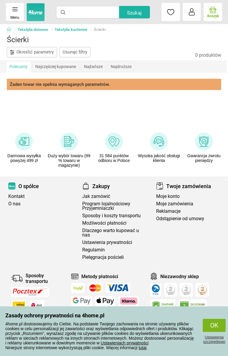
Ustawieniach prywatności (124, 343)
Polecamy (19, 66)
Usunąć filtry (75, 52)
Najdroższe (121, 66)
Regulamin (93, 250)
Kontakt (16, 196)
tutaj (142, 347)
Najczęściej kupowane (55, 66)
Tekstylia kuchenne (71, 29)
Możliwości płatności (104, 223)
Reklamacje (168, 211)
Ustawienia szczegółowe (214, 339)
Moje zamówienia (174, 203)
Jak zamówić (96, 196)
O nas (14, 203)
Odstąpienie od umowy (180, 218)
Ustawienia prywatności (107, 242)
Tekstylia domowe (33, 29)
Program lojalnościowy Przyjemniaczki (106, 205)
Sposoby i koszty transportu (111, 215)
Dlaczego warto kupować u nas (110, 232)
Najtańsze (93, 66)
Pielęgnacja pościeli (103, 257)
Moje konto (168, 196)
